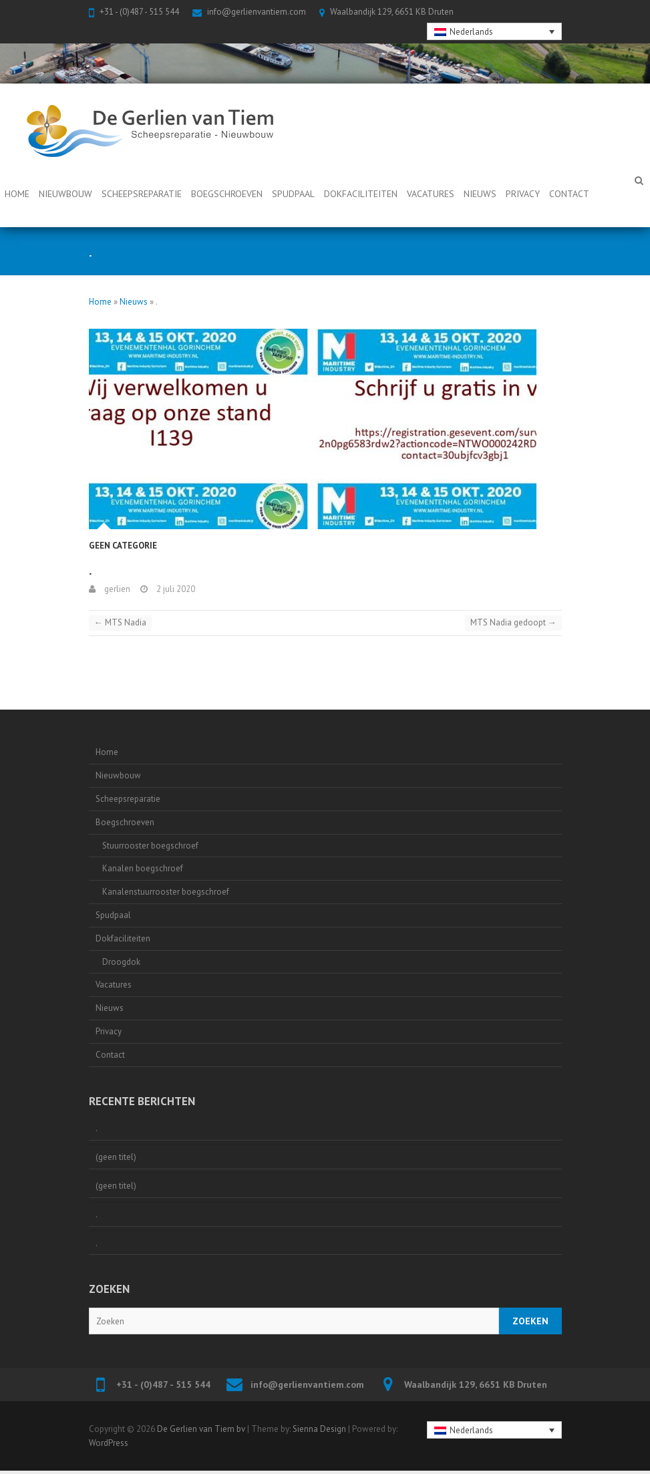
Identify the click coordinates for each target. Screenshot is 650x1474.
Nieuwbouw (65, 194)
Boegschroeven (227, 194)
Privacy (523, 194)
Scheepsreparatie (142, 194)
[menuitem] (494, 31)
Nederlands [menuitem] (471, 31)
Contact (569, 194)
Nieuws (480, 194)
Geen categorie (123, 545)
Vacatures (430, 194)
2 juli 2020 (174, 589)
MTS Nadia (120, 622)
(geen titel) (116, 1157)
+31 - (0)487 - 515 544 (139, 11)
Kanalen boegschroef (142, 868)
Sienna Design (319, 1429)
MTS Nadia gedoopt (513, 622)
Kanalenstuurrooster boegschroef (165, 891)
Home (17, 194)
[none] (494, 31)
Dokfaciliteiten (360, 194)
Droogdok (121, 962)
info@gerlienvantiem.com (256, 11)
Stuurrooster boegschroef (150, 845)
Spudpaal (293, 194)
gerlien (116, 589)
